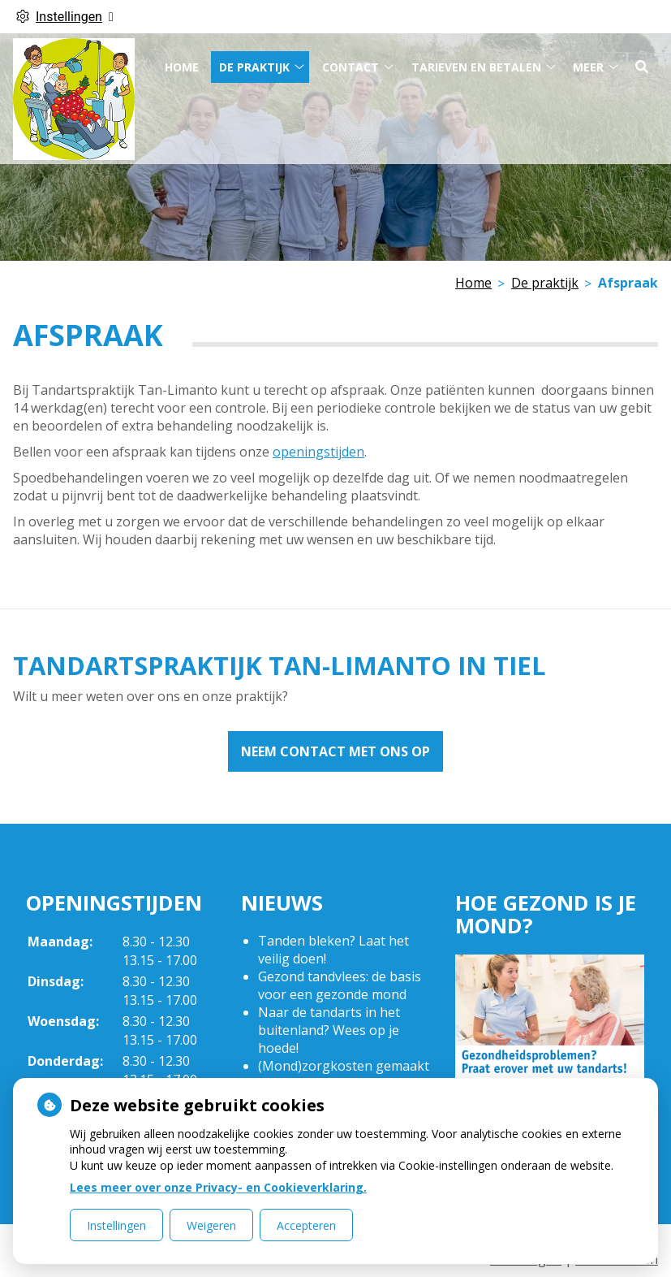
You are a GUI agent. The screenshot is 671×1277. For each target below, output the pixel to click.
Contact (350, 62)
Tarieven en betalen (476, 62)
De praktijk (254, 62)
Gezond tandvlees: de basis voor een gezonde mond (339, 985)
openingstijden (318, 452)
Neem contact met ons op (335, 751)
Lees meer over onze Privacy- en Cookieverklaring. (218, 1187)
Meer (588, 62)
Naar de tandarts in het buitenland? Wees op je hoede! (329, 1030)
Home (182, 62)
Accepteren (306, 1225)
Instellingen (116, 1225)
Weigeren (211, 1225)
